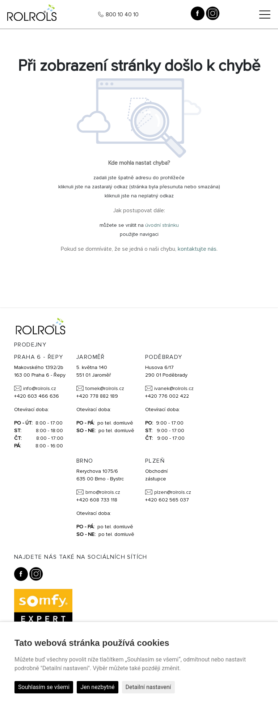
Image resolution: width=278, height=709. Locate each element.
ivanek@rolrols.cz (174, 388)
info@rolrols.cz (39, 388)
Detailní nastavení (148, 687)
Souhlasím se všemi (44, 687)
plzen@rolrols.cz (172, 492)
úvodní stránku (162, 225)
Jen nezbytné (97, 687)
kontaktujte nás (197, 249)
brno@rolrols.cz (102, 492)
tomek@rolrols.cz (104, 388)
